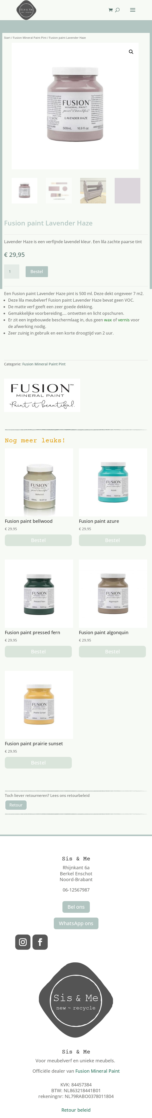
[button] (131, 51)
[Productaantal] (11, 271)
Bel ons (76, 906)
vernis (124, 320)
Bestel (36, 271)
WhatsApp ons (76, 923)
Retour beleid (76, 1110)
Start (7, 37)
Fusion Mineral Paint (97, 1071)
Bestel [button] (38, 540)
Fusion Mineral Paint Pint (29, 37)
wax (108, 320)
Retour (16, 805)
